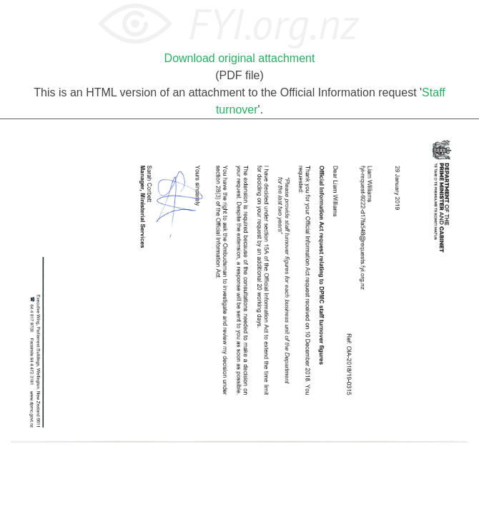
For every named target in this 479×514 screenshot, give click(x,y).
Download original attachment (239, 58)
